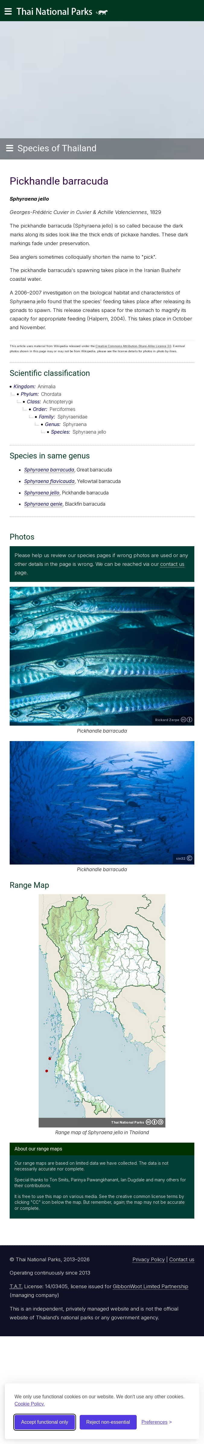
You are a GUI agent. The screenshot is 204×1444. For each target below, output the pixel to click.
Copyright (189, 858)
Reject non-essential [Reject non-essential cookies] (108, 1422)
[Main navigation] (8, 11)
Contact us (181, 1259)
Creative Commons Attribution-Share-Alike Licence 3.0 (133, 346)
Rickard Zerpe (167, 720)
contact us (172, 564)
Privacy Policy (148, 1259)
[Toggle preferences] (157, 1422)
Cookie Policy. (29, 1403)
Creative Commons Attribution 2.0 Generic (186, 719)
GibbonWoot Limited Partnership (150, 1286)
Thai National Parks (65, 13)
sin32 (180, 858)
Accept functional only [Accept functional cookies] (44, 1422)
